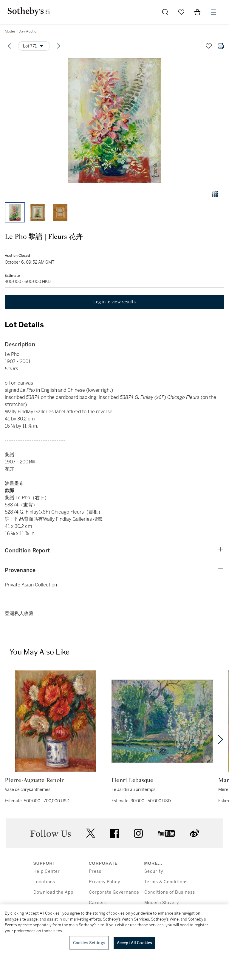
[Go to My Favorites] (181, 12)
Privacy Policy (104, 881)
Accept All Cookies (134, 942)
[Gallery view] (214, 194)
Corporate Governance (114, 892)
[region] (114, 929)
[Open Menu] (213, 12)
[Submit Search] (165, 12)
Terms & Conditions (166, 881)
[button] (114, 120)
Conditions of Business (169, 892)
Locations (44, 881)
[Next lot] (58, 46)
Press (95, 871)
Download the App (53, 892)
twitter (90, 833)
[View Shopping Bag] (197, 12)
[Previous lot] (10, 46)
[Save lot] (208, 46)
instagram (138, 833)
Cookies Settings (89, 942)
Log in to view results (114, 302)
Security (153, 871)
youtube (166, 833)
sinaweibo (194, 833)
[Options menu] (34, 46)
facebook (114, 833)
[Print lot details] (220, 46)
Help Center (46, 871)
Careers (98, 902)
